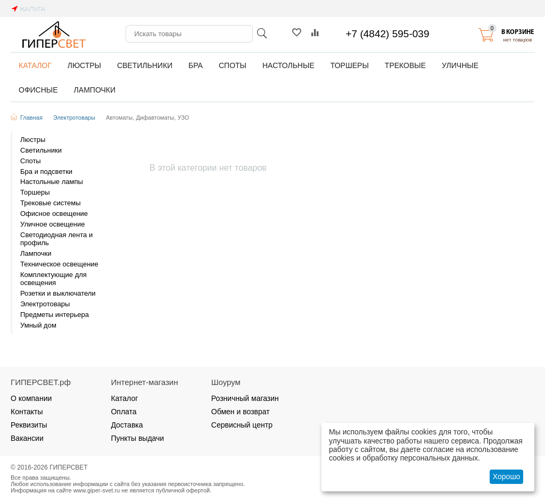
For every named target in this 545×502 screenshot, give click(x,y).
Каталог (124, 398)
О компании (31, 398)
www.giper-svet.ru (96, 490)
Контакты (27, 411)
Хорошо (507, 476)
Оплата (123, 411)
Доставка (127, 425)
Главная (31, 117)
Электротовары (74, 117)
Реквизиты (29, 425)
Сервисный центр (241, 425)
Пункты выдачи (137, 438)
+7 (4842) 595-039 (388, 33)
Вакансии (27, 438)
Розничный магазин (245, 398)
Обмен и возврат (240, 411)
